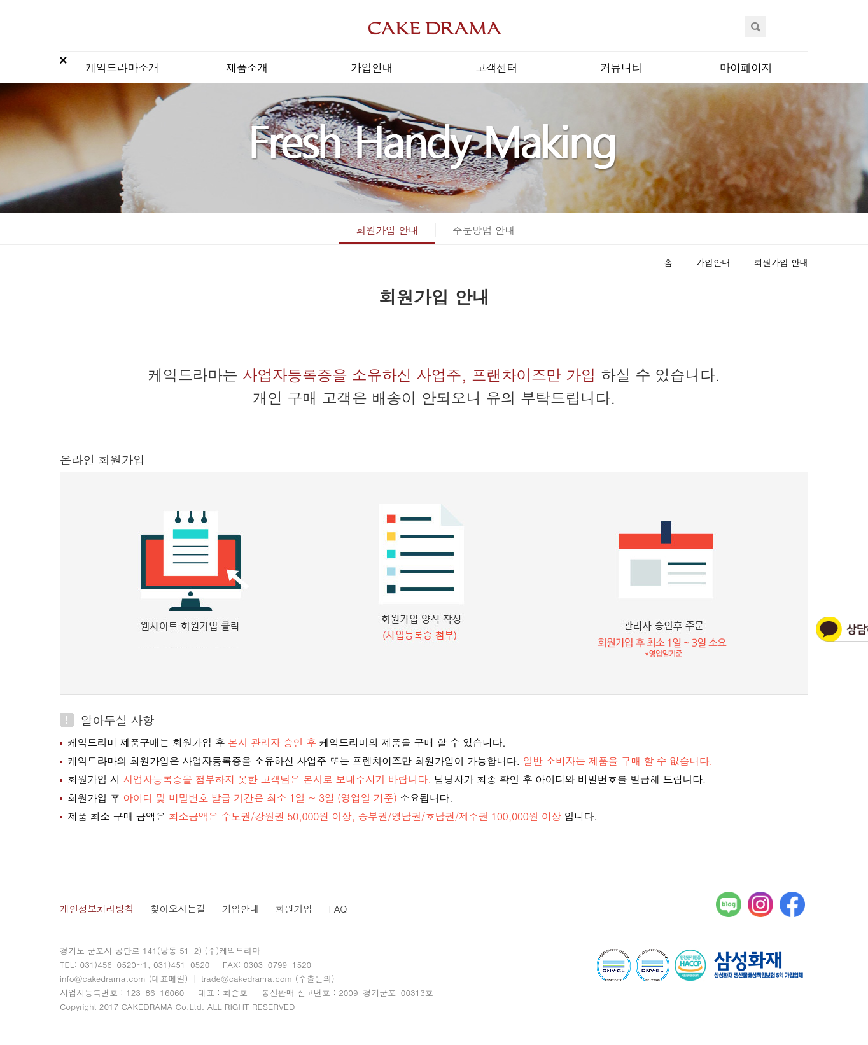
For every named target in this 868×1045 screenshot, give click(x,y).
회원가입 (294, 908)
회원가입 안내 (387, 230)
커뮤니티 (621, 67)
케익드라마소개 (122, 67)
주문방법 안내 (483, 230)
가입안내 (372, 67)
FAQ (337, 908)
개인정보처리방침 (97, 908)
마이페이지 (746, 67)
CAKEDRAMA (434, 28)
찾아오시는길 (178, 908)
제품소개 (247, 67)
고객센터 (496, 67)
